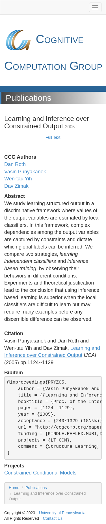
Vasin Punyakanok (25, 171)
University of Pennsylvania (62, 512)
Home (14, 487)
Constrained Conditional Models (40, 473)
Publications (36, 487)
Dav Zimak (16, 186)
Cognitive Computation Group (53, 49)
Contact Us (52, 518)
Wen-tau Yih (18, 179)
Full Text (53, 137)
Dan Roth (15, 164)
